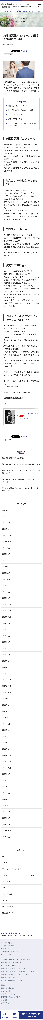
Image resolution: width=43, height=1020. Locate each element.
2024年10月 (6, 617)
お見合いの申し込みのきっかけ (20, 110)
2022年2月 (6, 818)
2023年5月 (6, 724)
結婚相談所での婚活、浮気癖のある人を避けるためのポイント (21, 480)
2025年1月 (6, 598)
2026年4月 (6, 510)
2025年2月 (6, 592)
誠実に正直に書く (15, 119)
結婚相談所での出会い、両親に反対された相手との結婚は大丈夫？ (21, 471)
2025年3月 (6, 585)
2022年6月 (6, 793)
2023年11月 (6, 686)
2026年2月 (6, 523)
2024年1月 (6, 673)
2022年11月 (6, 761)
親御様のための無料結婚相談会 (12, 962)
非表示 (24, 101)
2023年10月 (6, 692)
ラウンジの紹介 (6, 954)
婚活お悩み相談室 (8, 906)
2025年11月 (6, 535)
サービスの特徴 (7, 11)
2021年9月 (6, 837)
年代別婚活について (8, 965)
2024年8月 (6, 629)
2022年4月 (6, 805)
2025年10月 (6, 541)
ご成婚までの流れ (21, 11)
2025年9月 (6, 548)
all (3, 856)
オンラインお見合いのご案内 (11, 980)
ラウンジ (39, 11)
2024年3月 (6, 661)
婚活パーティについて (9, 977)
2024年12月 (6, 604)
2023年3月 (6, 736)
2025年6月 (6, 566)
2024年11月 (6, 610)
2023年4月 (6, 730)
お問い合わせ (6, 1003)
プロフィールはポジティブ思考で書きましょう (22, 124)
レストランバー (7, 894)
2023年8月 (6, 705)
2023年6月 (6, 717)
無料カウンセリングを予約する (31, 1015)
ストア (4, 862)
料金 (31, 11)
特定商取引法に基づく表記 (10, 997)
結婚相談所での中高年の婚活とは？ (13, 968)
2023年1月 (6, 749)
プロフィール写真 (15, 114)
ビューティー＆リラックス (11, 869)
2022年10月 (6, 768)
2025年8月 (6, 554)
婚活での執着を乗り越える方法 (13, 458)
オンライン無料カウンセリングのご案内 (15, 959)
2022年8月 (6, 780)
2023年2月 (6, 742)
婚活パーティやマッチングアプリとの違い (16, 974)
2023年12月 (6, 680)
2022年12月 (6, 755)
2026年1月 (6, 529)
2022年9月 (6, 774)
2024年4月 (6, 654)
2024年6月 (6, 642)
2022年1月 (6, 824)
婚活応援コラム (7, 913)
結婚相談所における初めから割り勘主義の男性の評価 (21, 464)
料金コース (5, 949)
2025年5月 (6, 573)
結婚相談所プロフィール (18, 105)
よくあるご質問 (6, 991)
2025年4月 (6, 579)
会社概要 (4, 1000)
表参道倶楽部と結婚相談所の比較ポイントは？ (17, 971)
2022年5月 (6, 799)
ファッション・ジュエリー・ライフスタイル (18, 875)
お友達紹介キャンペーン (9, 951)
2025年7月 (6, 560)
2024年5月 (6, 648)
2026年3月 (6, 516)
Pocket (24, 51)
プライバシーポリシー (9, 994)
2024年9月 (6, 623)
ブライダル (6, 881)
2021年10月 (6, 830)
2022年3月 (6, 811)
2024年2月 (6, 667)
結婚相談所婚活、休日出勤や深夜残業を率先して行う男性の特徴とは (21, 489)
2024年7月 (6, 636)
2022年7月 (6, 786)
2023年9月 (6, 698)
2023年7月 (6, 711)
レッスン (5, 900)
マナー (4, 887)
